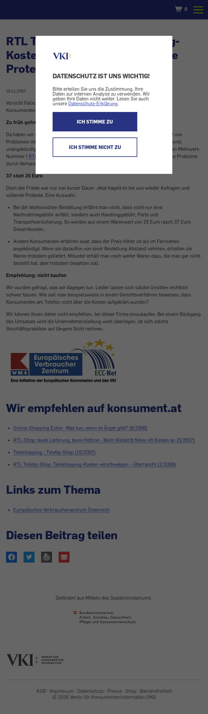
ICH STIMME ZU (95, 122)
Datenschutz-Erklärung (93, 103)
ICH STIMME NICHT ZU (95, 147)
